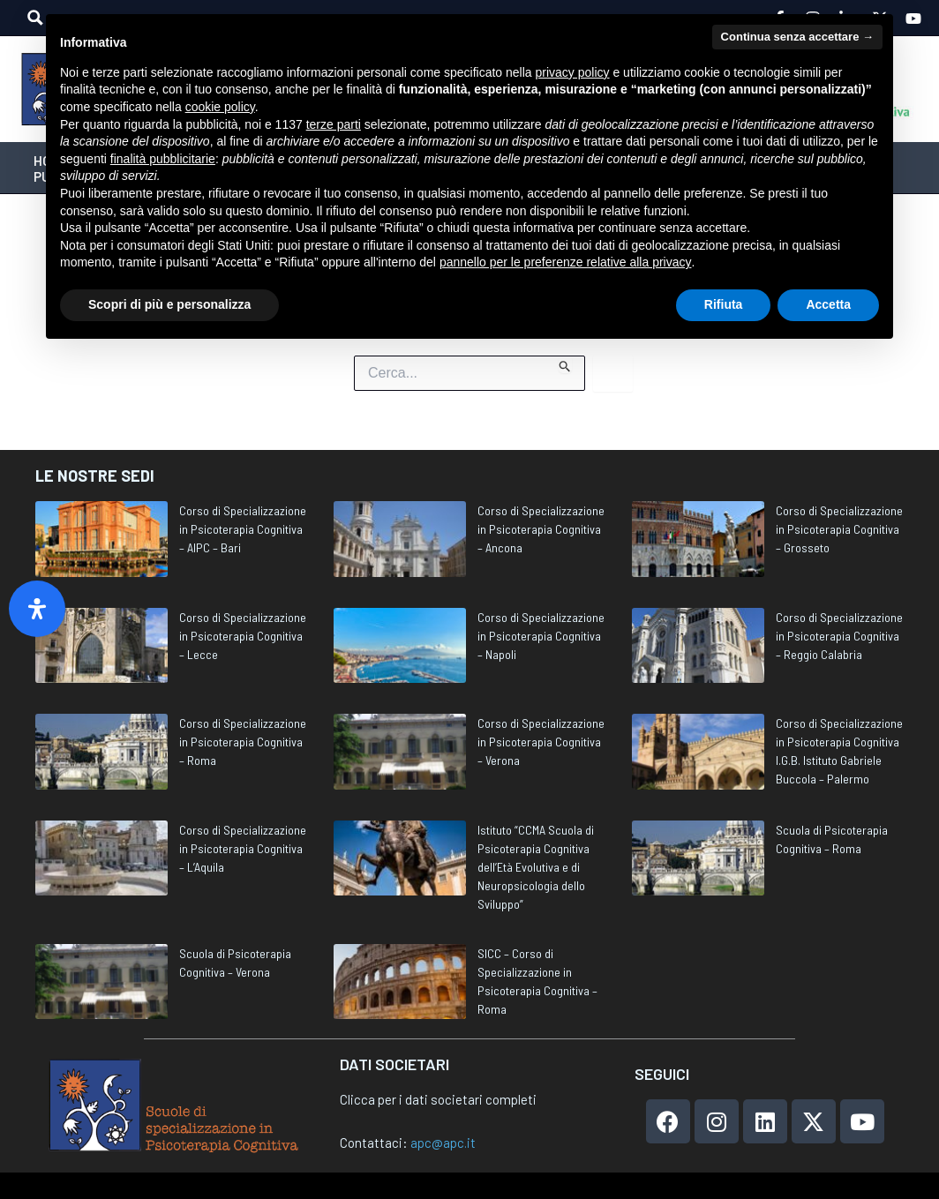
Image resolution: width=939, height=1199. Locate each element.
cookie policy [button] (220, 107)
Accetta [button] (828, 304)
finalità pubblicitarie (162, 159)
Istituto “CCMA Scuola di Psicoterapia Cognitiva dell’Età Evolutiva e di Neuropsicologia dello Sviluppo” (535, 866)
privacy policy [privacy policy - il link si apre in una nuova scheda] (573, 72)
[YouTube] (913, 18)
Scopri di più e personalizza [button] (169, 304)
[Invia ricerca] (565, 364)
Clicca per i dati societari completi (438, 1099)
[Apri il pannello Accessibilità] (37, 609)
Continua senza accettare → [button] (797, 36)
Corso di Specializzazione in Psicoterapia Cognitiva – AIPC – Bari (242, 529)
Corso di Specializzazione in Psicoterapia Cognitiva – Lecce (242, 636)
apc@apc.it (443, 1142)
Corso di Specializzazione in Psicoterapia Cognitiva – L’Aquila (242, 848)
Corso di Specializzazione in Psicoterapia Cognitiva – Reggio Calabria (839, 636)
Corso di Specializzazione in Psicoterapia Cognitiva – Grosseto (839, 529)
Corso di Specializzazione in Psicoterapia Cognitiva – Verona (541, 742)
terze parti (333, 124)
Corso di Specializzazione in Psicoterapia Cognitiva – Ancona (541, 529)
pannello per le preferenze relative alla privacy (565, 262)
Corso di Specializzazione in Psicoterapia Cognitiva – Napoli (541, 636)
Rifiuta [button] (723, 304)
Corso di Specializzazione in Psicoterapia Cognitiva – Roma (242, 742)
